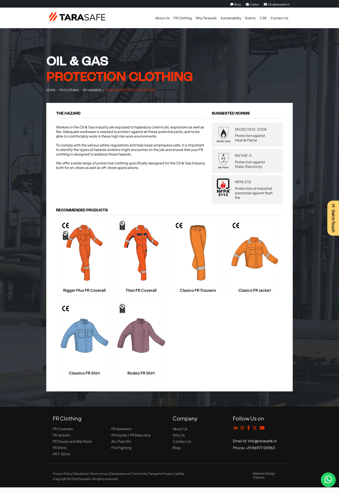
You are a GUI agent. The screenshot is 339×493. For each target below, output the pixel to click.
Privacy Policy (62, 473)
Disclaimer (81, 473)
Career (252, 4)
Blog (235, 4)
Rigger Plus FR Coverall (84, 290)
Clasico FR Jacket (254, 290)
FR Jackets (61, 435)
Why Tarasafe (206, 18)
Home (51, 90)
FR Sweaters (121, 429)
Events (250, 18)
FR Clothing (183, 18)
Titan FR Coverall (141, 290)
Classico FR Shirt (84, 372)
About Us (162, 18)
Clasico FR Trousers (198, 290)
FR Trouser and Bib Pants (72, 441)
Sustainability (231, 18)
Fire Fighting (121, 447)
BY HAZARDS (92, 90)
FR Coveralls (63, 429)
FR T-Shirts (61, 454)
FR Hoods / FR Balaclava (130, 435)
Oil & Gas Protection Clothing (130, 90)
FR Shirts (60, 447)
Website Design (264, 473)
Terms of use (100, 473)
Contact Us (279, 18)
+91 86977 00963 (260, 447)
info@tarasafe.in (276, 4)
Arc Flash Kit (121, 441)
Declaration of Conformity (128, 473)
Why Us (179, 435)
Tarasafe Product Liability (166, 473)
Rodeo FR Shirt (141, 372)
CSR (263, 18)
